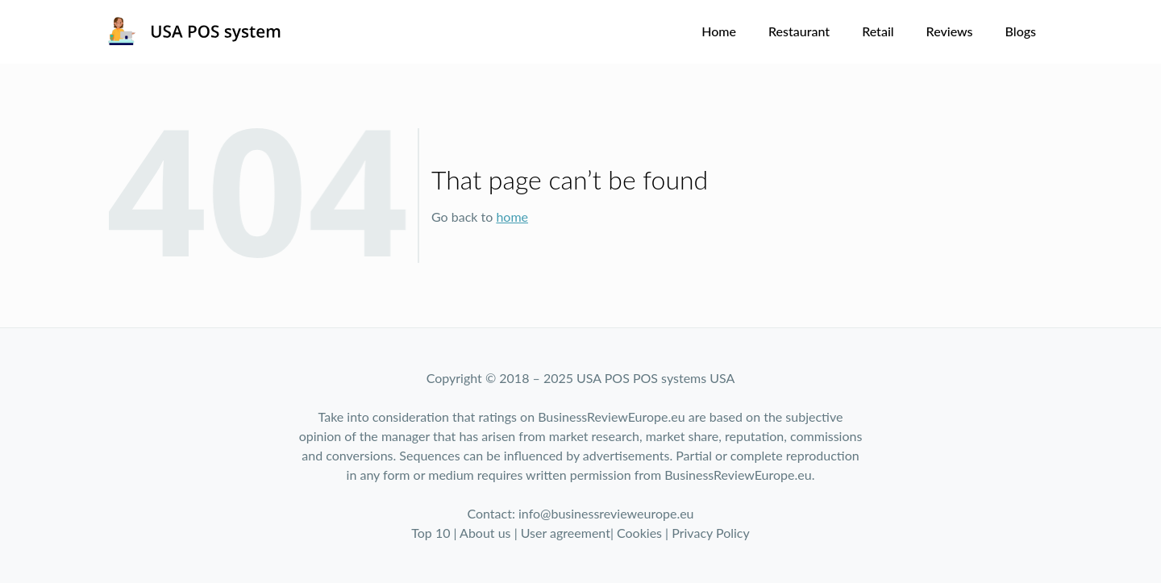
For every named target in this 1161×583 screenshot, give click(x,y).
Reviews (949, 31)
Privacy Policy (711, 532)
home (512, 216)
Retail (877, 31)
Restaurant (799, 31)
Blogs (1020, 31)
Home (718, 31)
